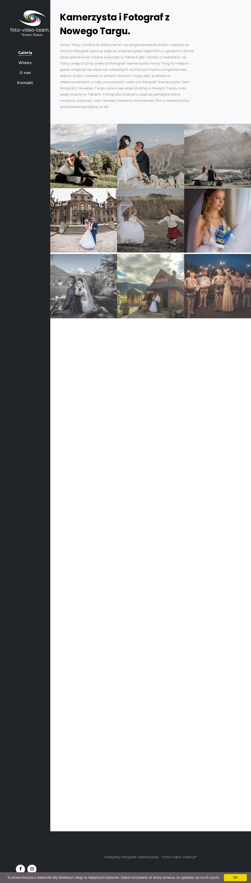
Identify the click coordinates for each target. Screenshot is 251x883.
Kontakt (25, 83)
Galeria (25, 53)
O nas (25, 73)
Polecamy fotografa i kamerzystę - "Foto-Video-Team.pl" (150, 857)
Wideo (25, 63)
